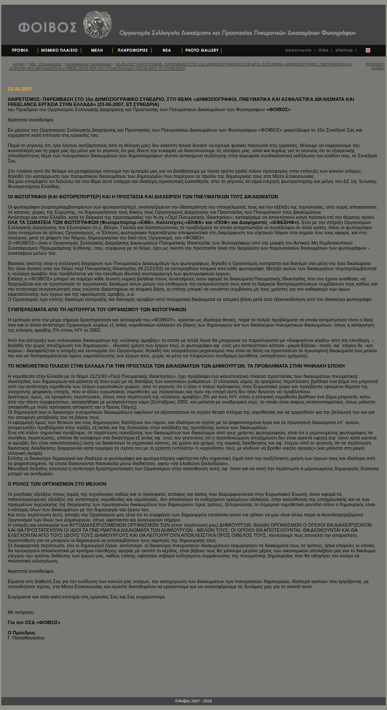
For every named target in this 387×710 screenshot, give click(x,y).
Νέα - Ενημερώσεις (45, 64)
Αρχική (18, 64)
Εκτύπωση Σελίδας (375, 66)
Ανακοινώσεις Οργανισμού (88, 64)
